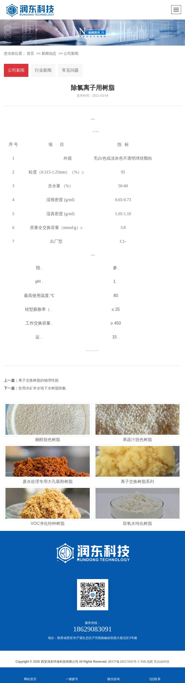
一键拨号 (72, 675)
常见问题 (70, 70)
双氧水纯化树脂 (137, 523)
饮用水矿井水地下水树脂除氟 (42, 388)
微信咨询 (113, 675)
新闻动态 (49, 53)
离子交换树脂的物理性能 (38, 380)
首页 (30, 53)
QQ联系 (155, 675)
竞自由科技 (161, 661)
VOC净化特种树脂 (47, 523)
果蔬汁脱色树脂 (137, 439)
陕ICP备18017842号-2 (123, 661)
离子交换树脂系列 (137, 481)
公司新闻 (71, 53)
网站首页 (30, 675)
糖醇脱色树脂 (47, 439)
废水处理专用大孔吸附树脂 (48, 481)
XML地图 (146, 661)
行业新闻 (43, 70)
